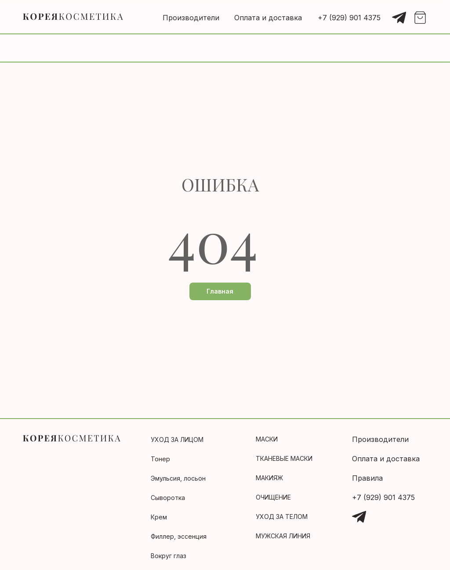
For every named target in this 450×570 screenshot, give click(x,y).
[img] (399, 18)
